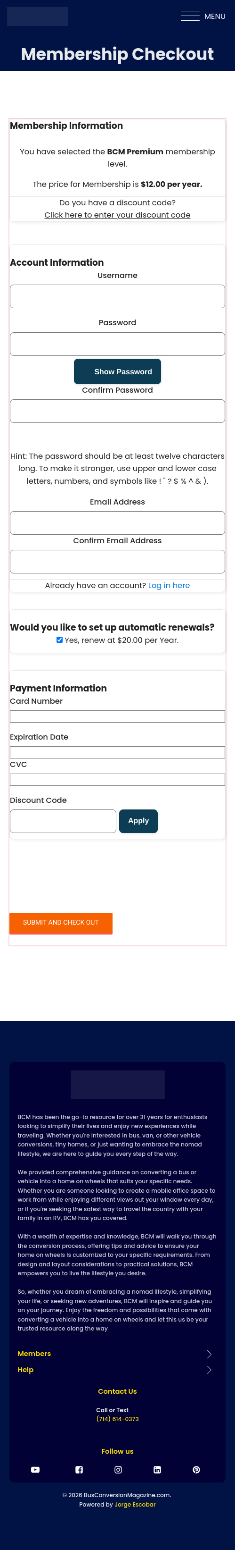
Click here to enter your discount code (117, 215)
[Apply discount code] (138, 821)
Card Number (36, 701)
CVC (18, 764)
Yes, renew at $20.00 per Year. (117, 640)
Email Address (117, 502)
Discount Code (38, 800)
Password (118, 322)
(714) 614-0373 (117, 1419)
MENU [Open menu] (203, 16)
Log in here (169, 585)
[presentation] (81, 880)
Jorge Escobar (134, 1504)
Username (117, 275)
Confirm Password (117, 390)
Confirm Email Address (117, 540)
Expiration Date (39, 737)
